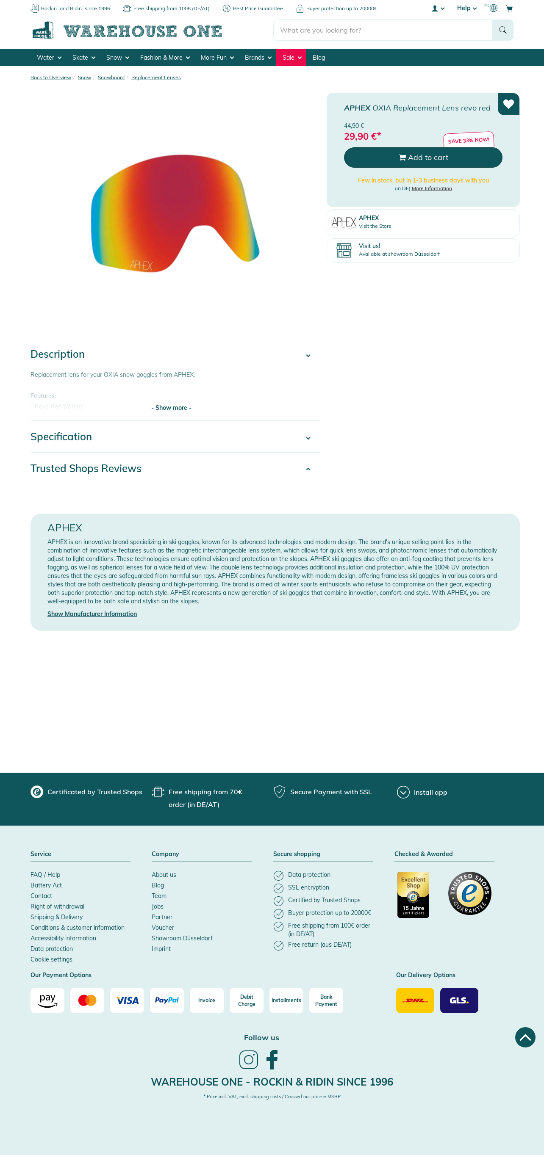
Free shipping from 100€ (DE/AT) (171, 8)
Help (467, 8)
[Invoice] (207, 1000)
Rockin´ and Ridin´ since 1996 (75, 8)
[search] (383, 30)
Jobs (158, 906)
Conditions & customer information (78, 927)
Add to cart (423, 157)
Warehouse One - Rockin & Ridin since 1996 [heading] (272, 1081)
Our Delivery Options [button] (425, 975)
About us (164, 875)
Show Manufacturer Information (92, 614)
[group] (86, 791)
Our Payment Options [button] (61, 975)
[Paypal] (167, 1000)
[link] (248, 1068)
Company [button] (165, 854)
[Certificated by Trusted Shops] (419, 899)
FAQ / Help (45, 875)
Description (58, 354)
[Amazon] (47, 1000)
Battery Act (46, 885)
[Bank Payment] (326, 1000)
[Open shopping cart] (509, 8)
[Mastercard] (87, 1000)
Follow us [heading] (261, 1037)
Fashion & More (165, 57)
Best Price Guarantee (258, 8)
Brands (258, 57)
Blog (319, 57)
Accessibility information (63, 938)
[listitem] (323, 875)
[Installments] (286, 1000)
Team (159, 896)
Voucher (163, 927)
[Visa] (127, 1000)
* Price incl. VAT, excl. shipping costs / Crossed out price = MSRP (272, 1097)
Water (49, 57)
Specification (61, 436)
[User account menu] (437, 8)
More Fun (217, 57)
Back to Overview (51, 77)
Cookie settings (51, 959)
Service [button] (41, 854)
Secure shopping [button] (296, 854)
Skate (83, 57)
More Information (432, 188)
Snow (117, 57)
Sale (292, 57)
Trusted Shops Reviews (86, 468)
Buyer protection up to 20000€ (341, 8)
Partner (162, 917)
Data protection (52, 949)
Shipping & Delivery (57, 917)
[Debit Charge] (247, 1000)
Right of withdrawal (57, 906)
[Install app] (422, 792)
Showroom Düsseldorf (182, 938)
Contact (41, 896)
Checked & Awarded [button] (423, 854)
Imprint (161, 949)
